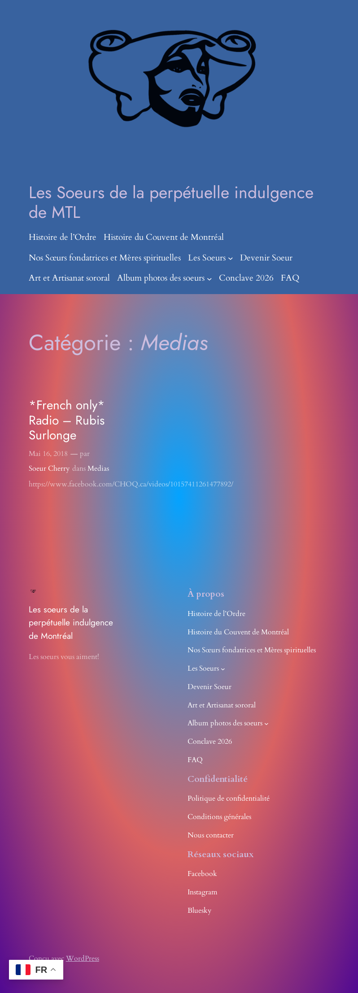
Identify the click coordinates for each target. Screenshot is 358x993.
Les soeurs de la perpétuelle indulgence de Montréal (71, 622)
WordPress (82, 958)
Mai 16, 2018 (48, 454)
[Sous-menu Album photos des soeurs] (209, 278)
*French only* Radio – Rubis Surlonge (67, 420)
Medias (98, 468)
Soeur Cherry (49, 468)
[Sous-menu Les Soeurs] (230, 258)
